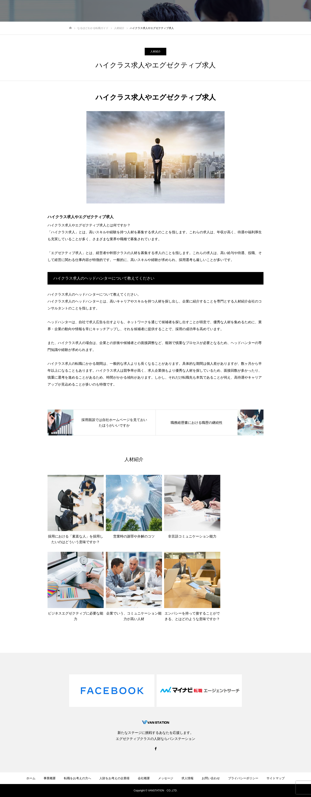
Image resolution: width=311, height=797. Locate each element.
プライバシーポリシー (243, 778)
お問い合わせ (294, 11)
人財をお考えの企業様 (176, 11)
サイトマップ (276, 778)
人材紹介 (155, 51)
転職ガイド (269, 11)
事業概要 (50, 778)
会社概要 (205, 11)
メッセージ (226, 11)
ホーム (30, 778)
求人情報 (248, 11)
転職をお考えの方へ (139, 11)
